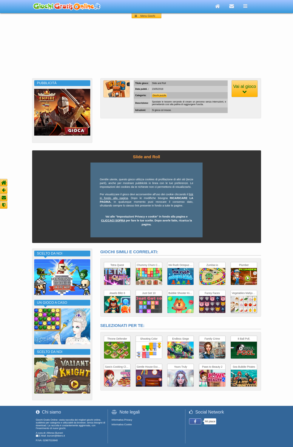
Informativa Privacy (122, 419)
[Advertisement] (146, 50)
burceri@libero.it (56, 435)
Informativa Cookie (122, 424)
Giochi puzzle (159, 95)
